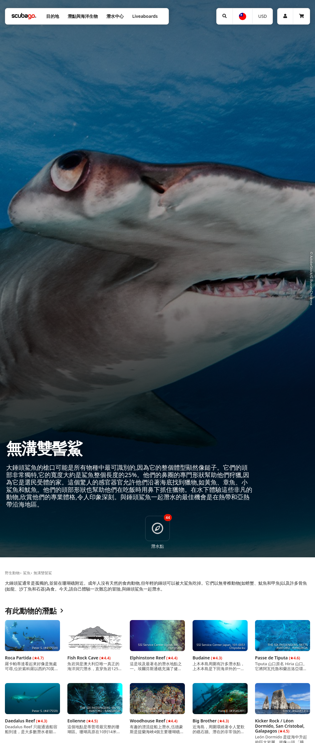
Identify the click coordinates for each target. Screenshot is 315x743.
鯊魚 (26, 572)
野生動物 (12, 572)
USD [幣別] (262, 16)
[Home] (24, 16)
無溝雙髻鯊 (43, 572)
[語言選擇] (242, 16)
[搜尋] (225, 16)
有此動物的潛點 (34, 611)
